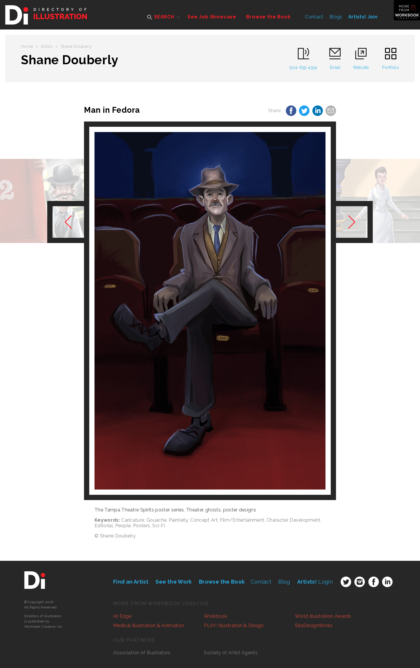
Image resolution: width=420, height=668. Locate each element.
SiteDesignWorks (314, 625)
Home (27, 46)
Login (315, 582)
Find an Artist (130, 582)
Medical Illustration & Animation (148, 625)
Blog (284, 582)
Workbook (215, 616)
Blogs (335, 17)
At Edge (122, 616)
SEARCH (160, 17)
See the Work (173, 582)
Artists (47, 46)
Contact (314, 17)
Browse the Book (268, 17)
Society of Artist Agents (231, 652)
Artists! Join (362, 17)
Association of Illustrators (142, 652)
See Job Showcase (212, 17)
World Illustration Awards (323, 616)
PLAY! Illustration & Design (234, 625)
